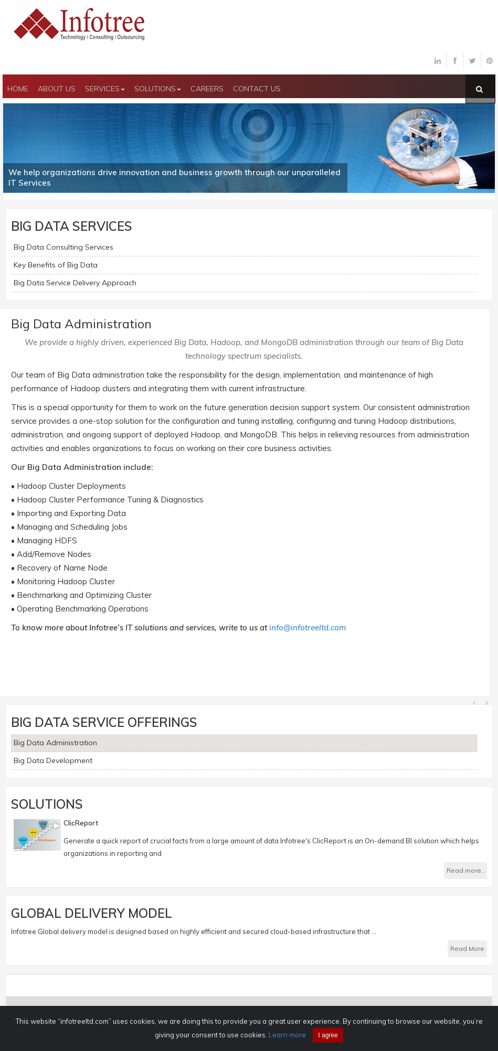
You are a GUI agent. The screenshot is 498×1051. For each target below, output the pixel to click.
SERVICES (105, 88)
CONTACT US (257, 88)
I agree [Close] (327, 1035)
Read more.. (465, 870)
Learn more (287, 1035)
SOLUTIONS (157, 88)
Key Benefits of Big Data (56, 265)
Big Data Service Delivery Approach (75, 282)
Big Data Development (53, 760)
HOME (17, 88)
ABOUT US (57, 88)
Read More (467, 948)
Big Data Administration (55, 742)
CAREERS (207, 88)
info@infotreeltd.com (307, 627)
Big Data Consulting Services (63, 247)
